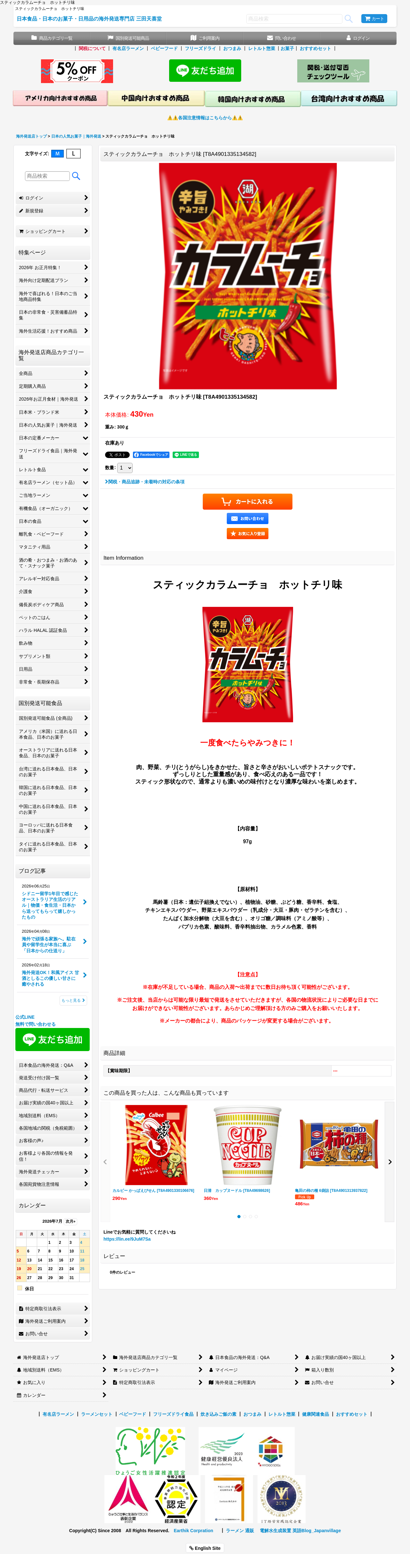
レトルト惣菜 (261, 48)
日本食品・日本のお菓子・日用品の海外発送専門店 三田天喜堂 (89, 18)
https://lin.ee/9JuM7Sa (127, 1239)
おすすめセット (315, 48)
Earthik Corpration (193, 1530)
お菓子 (287, 48)
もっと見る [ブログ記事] (73, 1000)
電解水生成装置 (275, 1530)
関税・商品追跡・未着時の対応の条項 (144, 481)
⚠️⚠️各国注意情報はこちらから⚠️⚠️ (205, 117)
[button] (247, 533)
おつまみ (232, 48)
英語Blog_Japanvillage (316, 1530)
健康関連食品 (315, 1414)
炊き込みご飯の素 (218, 1414)
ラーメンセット (96, 1414)
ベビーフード (164, 48)
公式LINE (25, 1017)
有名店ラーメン (128, 48)
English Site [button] (204, 1548)
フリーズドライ (200, 48)
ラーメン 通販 (240, 1530)
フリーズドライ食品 (173, 1414)
